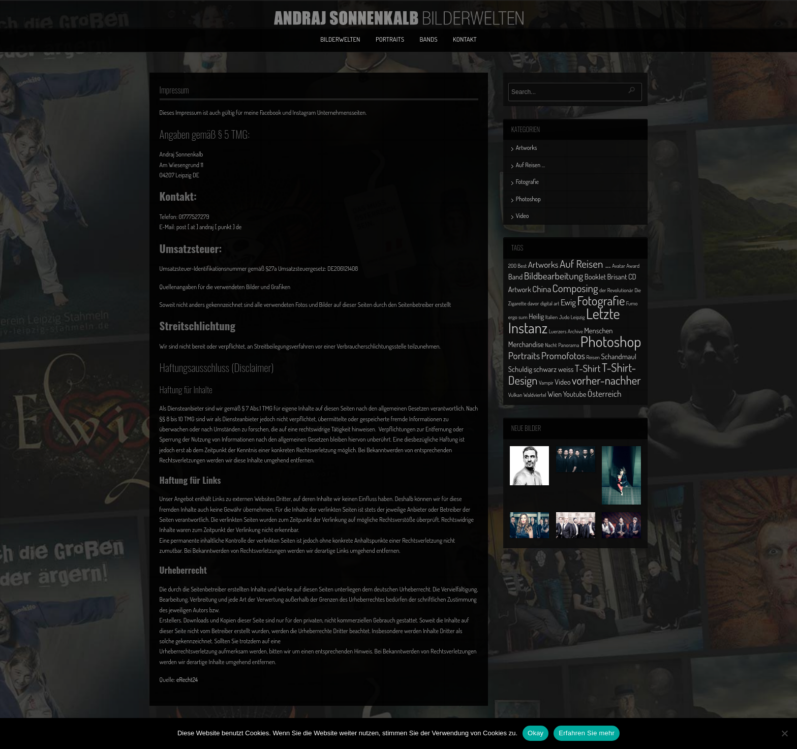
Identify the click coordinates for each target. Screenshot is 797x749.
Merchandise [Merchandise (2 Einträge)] (526, 344)
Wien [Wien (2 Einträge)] (554, 393)
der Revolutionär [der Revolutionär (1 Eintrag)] (616, 290)
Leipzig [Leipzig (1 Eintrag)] (578, 317)
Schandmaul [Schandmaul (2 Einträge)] (618, 356)
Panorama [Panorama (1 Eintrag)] (568, 345)
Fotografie (527, 181)
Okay (535, 733)
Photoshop (528, 199)
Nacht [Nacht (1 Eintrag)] (551, 345)
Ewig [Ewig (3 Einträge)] (568, 301)
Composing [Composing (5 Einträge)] (575, 288)
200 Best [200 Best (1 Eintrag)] (517, 265)
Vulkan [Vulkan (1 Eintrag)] (515, 394)
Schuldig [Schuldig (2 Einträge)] (520, 368)
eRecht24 (187, 679)
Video (522, 216)
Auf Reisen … (530, 165)
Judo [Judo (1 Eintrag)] (564, 317)
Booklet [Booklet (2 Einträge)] (595, 276)
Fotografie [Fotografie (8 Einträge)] (601, 300)
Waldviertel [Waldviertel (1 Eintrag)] (535, 394)
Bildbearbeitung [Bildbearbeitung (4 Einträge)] (554, 275)
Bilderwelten (340, 39)
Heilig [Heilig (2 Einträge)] (536, 316)
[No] (784, 733)
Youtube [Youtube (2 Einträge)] (575, 393)
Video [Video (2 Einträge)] (562, 381)
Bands (429, 39)
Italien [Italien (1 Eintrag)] (551, 317)
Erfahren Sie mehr (587, 733)
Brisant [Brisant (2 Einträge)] (617, 276)
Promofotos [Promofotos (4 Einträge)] (563, 355)
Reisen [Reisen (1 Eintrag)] (593, 357)
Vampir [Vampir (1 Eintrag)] (546, 382)
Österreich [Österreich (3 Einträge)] (605, 393)
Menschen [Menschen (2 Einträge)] (598, 330)
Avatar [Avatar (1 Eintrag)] (618, 265)
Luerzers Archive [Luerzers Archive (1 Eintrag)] (566, 331)
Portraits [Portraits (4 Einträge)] (524, 355)
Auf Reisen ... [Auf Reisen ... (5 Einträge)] (585, 263)
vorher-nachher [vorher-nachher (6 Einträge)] (606, 380)
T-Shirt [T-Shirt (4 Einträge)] (588, 368)
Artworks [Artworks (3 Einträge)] (543, 264)
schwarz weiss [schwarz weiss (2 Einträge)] (553, 368)
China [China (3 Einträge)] (541, 288)
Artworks (526, 147)
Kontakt (465, 39)
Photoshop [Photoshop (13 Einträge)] (610, 341)
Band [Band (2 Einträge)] (515, 276)
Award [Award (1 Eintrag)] (632, 265)
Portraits (390, 39)
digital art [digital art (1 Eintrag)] (550, 303)
